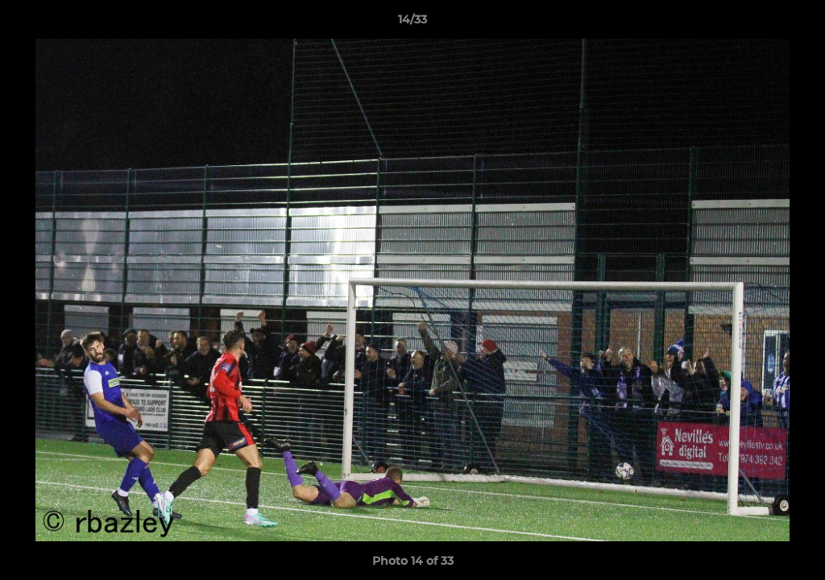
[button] (796, 23)
